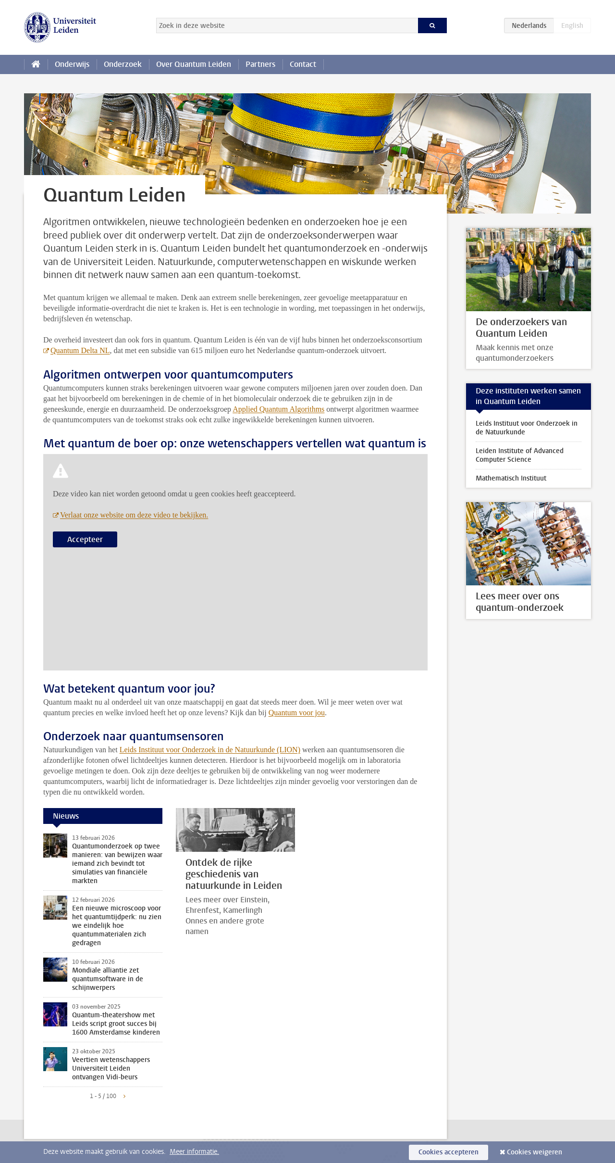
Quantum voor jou (297, 712)
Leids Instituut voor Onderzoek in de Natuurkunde (527, 428)
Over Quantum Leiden (193, 64)
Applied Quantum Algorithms (278, 409)
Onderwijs (72, 64)
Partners (260, 64)
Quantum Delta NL (80, 350)
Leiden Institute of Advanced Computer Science (520, 455)
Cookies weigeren (534, 1152)
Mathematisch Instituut (511, 478)
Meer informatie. (194, 1151)
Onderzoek (123, 64)
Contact (303, 64)
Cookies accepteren (448, 1152)
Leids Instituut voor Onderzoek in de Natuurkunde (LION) (210, 750)
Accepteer (85, 539)
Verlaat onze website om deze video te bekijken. (134, 515)
